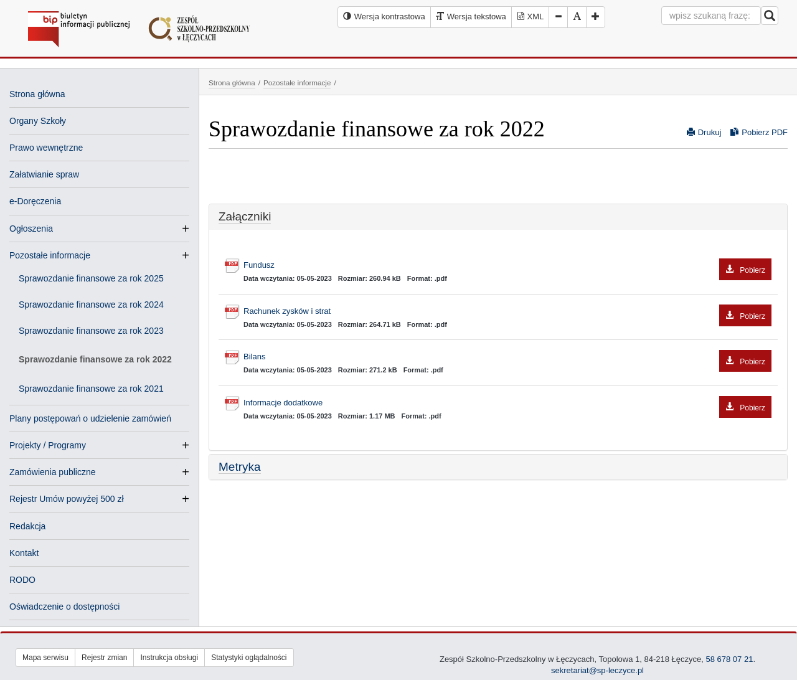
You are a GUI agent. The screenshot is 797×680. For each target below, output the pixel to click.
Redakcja (27, 526)
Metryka (240, 466)
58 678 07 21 (728, 659)
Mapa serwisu (45, 657)
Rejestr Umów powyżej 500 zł (66, 498)
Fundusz (507, 265)
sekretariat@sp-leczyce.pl (597, 670)
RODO (22, 580)
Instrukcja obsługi (169, 657)
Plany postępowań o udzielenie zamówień (90, 418)
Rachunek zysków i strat (507, 312)
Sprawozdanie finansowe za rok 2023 (91, 331)
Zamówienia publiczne (52, 472)
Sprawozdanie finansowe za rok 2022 (95, 359)
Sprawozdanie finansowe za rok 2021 (91, 389)
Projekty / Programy (47, 445)
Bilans (507, 357)
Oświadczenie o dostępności (64, 607)
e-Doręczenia (35, 201)
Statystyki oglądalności (248, 657)
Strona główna (37, 94)
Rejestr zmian (104, 657)
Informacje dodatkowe (507, 403)
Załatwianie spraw (44, 174)
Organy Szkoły (37, 121)
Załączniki (245, 216)
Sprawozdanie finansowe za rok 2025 (91, 278)
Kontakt (24, 553)
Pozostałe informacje (49, 255)
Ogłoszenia (31, 228)
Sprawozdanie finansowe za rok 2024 (91, 304)
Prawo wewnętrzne (46, 148)
